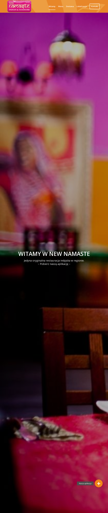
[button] (99, 483)
